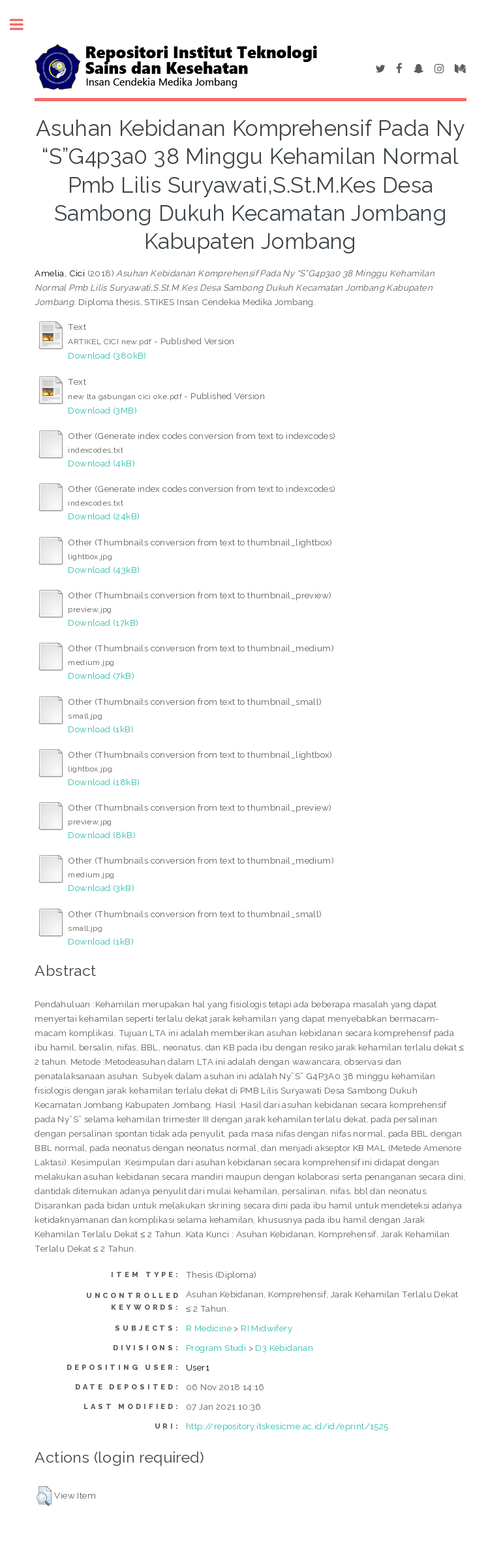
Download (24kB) (104, 516)
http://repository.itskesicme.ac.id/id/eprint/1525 (287, 1426)
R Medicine (209, 1328)
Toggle (23, 24)
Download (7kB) (101, 675)
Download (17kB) (103, 622)
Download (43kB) (104, 569)
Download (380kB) (107, 355)
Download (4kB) (101, 463)
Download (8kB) (102, 835)
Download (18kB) (104, 782)
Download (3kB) (101, 888)
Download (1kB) (101, 729)
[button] (44, 1496)
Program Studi (216, 1347)
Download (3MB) (102, 410)
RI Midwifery (266, 1328)
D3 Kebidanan (284, 1347)
